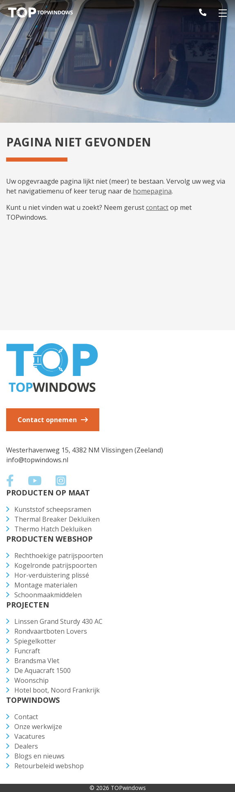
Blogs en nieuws (39, 756)
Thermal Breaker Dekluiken (57, 519)
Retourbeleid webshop (49, 765)
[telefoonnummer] (197, 12)
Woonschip (31, 680)
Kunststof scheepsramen (52, 509)
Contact (26, 716)
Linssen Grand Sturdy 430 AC (58, 621)
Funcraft (27, 650)
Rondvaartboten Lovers (50, 631)
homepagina (152, 191)
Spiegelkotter (35, 641)
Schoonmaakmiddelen (48, 594)
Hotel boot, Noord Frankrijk (57, 690)
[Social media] (14, 482)
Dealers (26, 746)
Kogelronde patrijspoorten (55, 565)
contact (157, 207)
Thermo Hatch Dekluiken (53, 528)
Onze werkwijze (38, 726)
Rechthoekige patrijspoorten (58, 555)
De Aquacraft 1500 (42, 670)
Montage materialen (45, 585)
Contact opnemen (47, 419)
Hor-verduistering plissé (51, 575)
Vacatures (29, 736)
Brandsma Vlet (36, 660)
